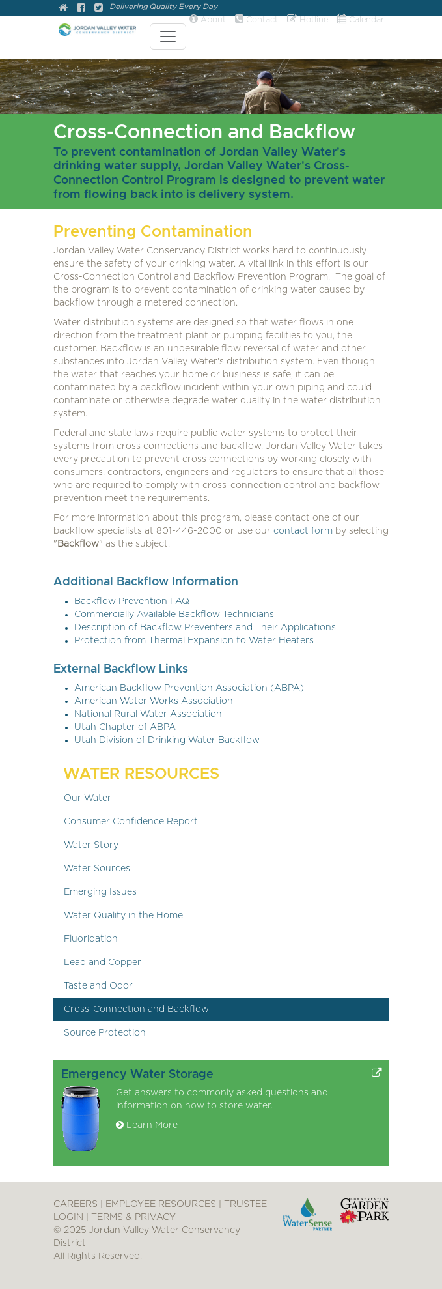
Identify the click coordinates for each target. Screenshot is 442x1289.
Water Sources (97, 868)
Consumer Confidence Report (131, 821)
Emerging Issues (100, 892)
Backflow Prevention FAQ (131, 601)
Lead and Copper (102, 962)
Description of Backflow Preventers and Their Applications (205, 627)
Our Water (87, 798)
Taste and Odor (98, 986)
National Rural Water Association (148, 714)
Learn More (147, 1125)
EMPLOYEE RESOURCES (160, 1204)
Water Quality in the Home (123, 915)
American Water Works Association (153, 701)
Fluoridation (91, 939)
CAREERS (75, 1204)
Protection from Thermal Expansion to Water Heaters (194, 640)
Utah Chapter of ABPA (125, 727)
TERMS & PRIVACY (133, 1217)
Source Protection (105, 1032)
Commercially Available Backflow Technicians (174, 614)
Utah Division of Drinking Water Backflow (167, 740)
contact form (303, 531)
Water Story (91, 845)
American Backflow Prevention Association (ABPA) (189, 688)
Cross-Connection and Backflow (136, 1009)
